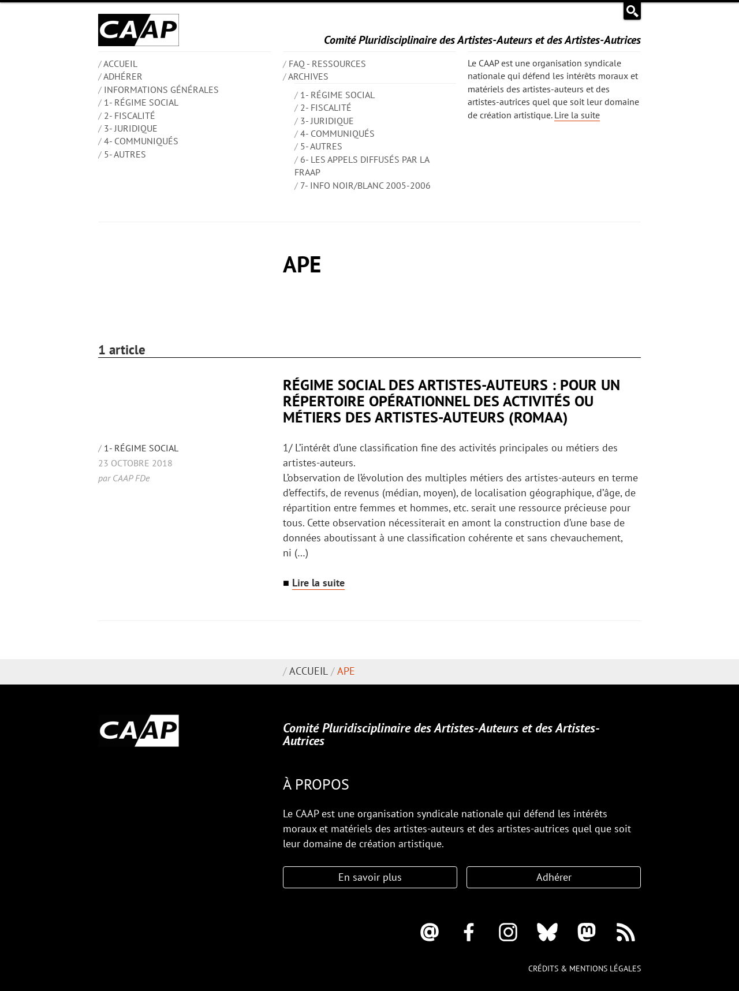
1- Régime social (141, 102)
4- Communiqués (141, 141)
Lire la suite (577, 115)
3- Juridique (131, 128)
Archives (308, 76)
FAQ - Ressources (327, 63)
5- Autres (125, 154)
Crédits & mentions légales (584, 968)
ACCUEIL (120, 63)
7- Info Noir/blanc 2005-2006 (365, 185)
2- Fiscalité (129, 115)
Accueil (308, 671)
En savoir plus (370, 877)
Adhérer (123, 76)
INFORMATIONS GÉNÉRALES (161, 89)
